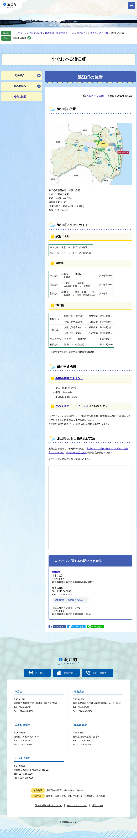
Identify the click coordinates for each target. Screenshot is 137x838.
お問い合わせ (99, 673)
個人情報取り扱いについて (48, 805)
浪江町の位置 (20, 37)
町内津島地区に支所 (76, 452)
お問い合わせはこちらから (72, 600)
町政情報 (49, 33)
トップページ (20, 33)
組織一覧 (68, 673)
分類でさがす (36, 33)
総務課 (56, 571)
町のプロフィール (65, 33)
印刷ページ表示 (95, 95)
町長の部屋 (20, 96)
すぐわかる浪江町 (99, 33)
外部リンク (97, 805)
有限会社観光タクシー (69, 378)
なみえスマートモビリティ (71, 406)
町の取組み (20, 86)
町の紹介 (81, 33)
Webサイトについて (77, 805)
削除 (29, 38)
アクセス (39, 673)
